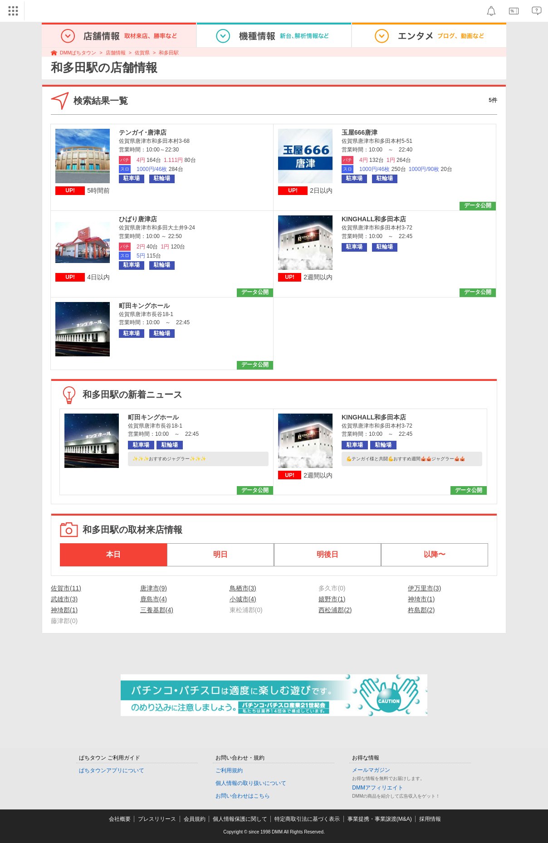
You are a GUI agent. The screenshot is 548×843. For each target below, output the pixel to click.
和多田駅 (169, 52)
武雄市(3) (64, 599)
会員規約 (195, 819)
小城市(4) (243, 599)
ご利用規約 (229, 770)
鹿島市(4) (153, 599)
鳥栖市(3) (243, 588)
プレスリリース (157, 819)
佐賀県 (142, 52)
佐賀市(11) (66, 588)
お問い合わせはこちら (242, 796)
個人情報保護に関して (240, 819)
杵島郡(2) (421, 610)
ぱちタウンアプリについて (111, 770)
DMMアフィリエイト (377, 788)
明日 (220, 554)
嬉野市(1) (331, 599)
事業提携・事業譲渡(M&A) (379, 819)
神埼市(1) (421, 599)
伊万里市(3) (424, 588)
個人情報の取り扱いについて (250, 783)
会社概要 (120, 819)
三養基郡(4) (156, 610)
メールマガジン (371, 770)
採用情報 (430, 819)
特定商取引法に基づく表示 (307, 819)
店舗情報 (116, 52)
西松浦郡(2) (335, 610)
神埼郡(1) (64, 610)
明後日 (327, 554)
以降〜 (434, 554)
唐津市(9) (153, 588)
